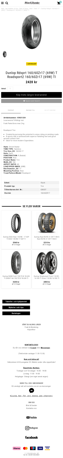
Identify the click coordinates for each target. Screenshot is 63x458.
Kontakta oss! (31, 345)
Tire (42, 186)
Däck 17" (37, 8)
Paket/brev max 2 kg (16, 123)
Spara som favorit (31, 101)
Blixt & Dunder (31, 405)
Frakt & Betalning (31, 327)
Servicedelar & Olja (12, 8)
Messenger (45, 348)
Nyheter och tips (16, 307)
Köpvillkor (31, 330)
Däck (31, 8)
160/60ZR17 (45, 193)
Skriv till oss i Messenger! (31, 383)
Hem (2, 8)
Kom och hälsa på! (31, 359)
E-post (33, 348)
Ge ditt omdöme (50, 110)
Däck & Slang (23, 8)
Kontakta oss (31, 408)
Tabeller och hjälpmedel (16, 302)
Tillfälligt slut (18, 120)
